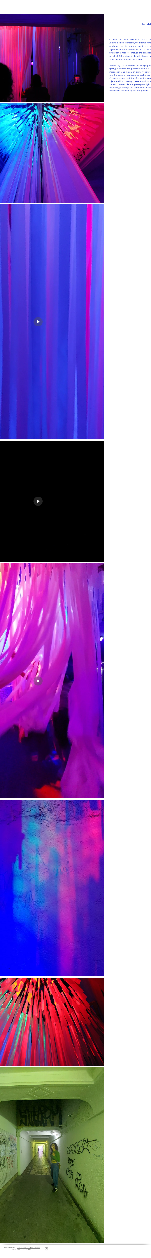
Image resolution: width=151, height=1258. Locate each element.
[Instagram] (46, 1249)
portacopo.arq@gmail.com (28, 1248)
